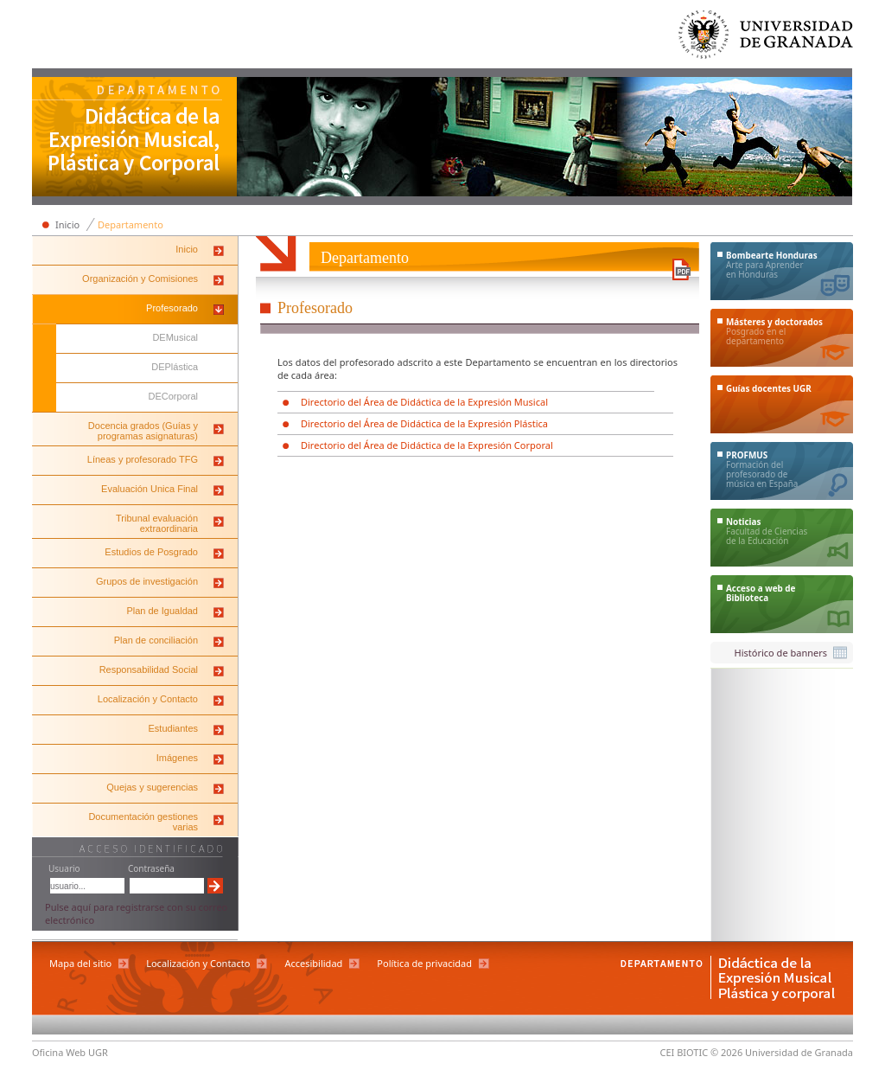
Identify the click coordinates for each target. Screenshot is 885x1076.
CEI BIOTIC (684, 1052)
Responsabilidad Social (148, 669)
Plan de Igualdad (162, 610)
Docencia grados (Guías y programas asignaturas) (143, 430)
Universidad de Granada (766, 38)
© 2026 (726, 1052)
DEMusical (175, 337)
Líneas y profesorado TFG (142, 459)
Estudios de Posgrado (151, 552)
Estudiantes (173, 728)
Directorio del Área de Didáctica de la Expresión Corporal (427, 445)
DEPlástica (174, 367)
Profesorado (172, 308)
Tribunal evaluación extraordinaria (157, 523)
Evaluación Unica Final (149, 489)
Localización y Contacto (148, 699)
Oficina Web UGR (70, 1052)
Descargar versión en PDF (681, 269)
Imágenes (177, 758)
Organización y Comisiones (140, 278)
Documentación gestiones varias (143, 821)
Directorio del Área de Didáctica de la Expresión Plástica (424, 423)
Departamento (130, 224)
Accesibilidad (313, 963)
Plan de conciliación (156, 640)
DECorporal (173, 396)
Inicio (67, 224)
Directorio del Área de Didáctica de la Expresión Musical (424, 401)
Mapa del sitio (80, 963)
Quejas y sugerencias (152, 787)
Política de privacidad (424, 963)
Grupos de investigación (147, 581)
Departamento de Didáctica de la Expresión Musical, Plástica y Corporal (135, 138)
